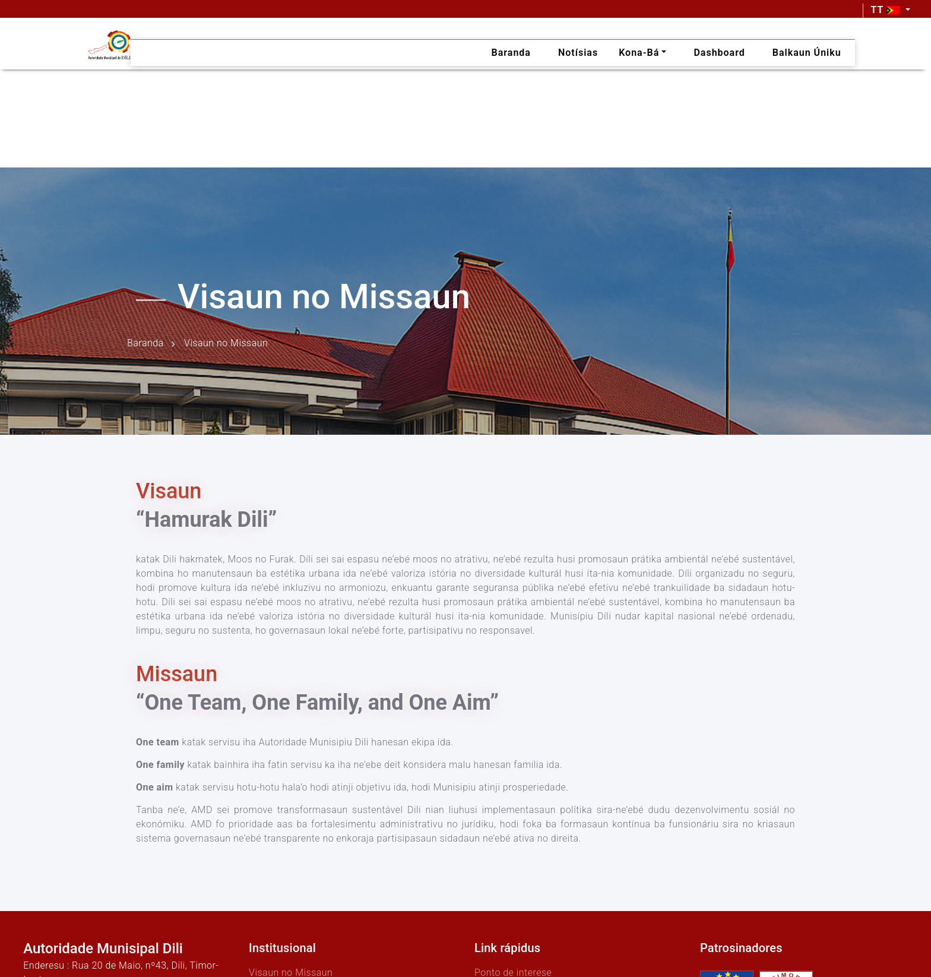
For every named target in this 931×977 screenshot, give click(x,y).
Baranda (145, 343)
